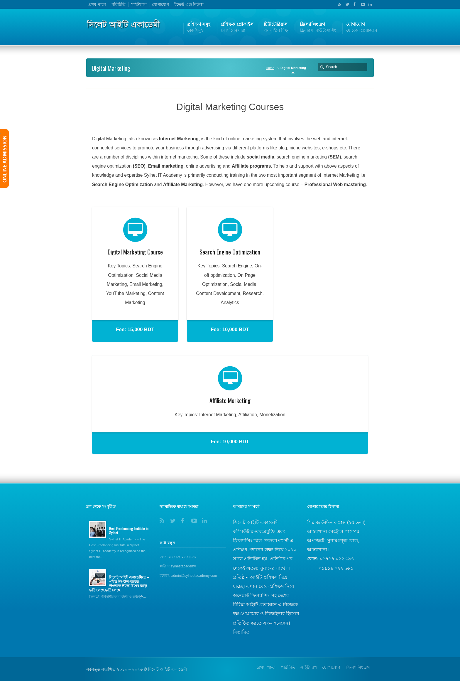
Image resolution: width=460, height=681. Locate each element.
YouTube (361, 4)
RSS (338, 4)
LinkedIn (368, 4)
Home (270, 68)
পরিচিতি (118, 4)
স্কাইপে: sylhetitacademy (178, 566)
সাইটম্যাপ (139, 4)
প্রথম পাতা (97, 4)
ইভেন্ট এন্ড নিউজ (189, 4)
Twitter (346, 4)
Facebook (353, 4)
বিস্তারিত (241, 632)
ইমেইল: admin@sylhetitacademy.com (188, 576)
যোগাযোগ (160, 4)
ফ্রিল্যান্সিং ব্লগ (358, 667)
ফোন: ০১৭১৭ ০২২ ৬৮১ (178, 557)
